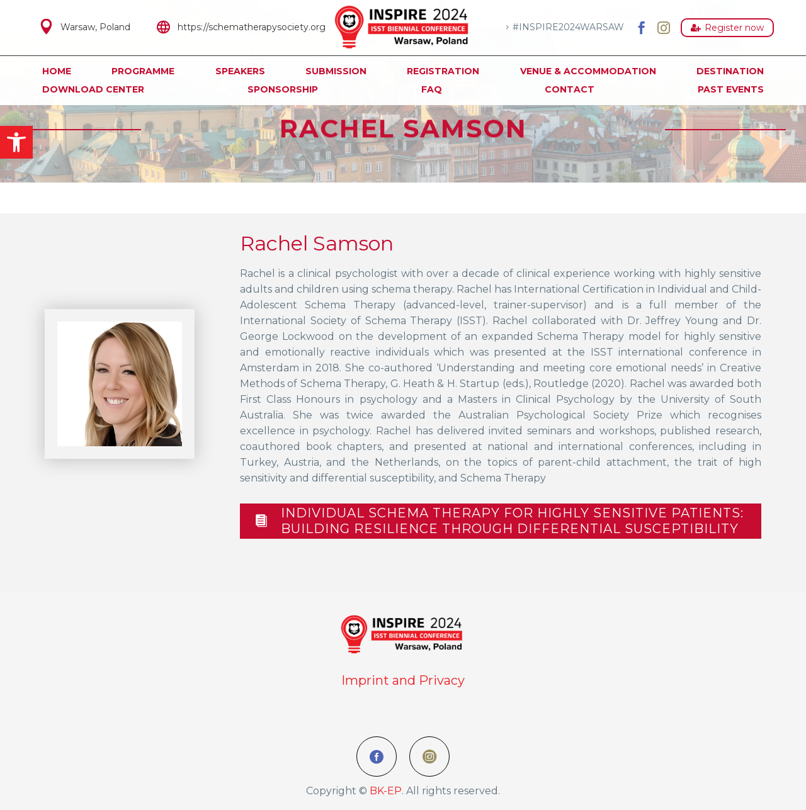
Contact (569, 89)
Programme (142, 71)
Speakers (240, 71)
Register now (727, 28)
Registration (443, 71)
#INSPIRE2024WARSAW (568, 27)
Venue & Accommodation (588, 71)
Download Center (93, 89)
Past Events (731, 89)
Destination (730, 71)
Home (56, 71)
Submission (335, 71)
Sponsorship (282, 89)
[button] (16, 142)
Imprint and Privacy (403, 680)
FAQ (431, 89)
